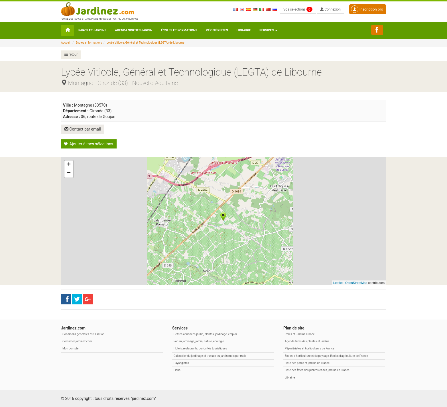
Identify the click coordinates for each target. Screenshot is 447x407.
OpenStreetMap (356, 282)
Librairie (244, 30)
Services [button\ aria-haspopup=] (268, 30)
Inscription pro (367, 9)
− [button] (69, 173)
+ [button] (69, 164)
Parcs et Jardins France (300, 334)
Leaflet (338, 282)
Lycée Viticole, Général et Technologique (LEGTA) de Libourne (145, 42)
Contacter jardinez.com (77, 341)
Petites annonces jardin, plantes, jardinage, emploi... (206, 334)
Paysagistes (181, 363)
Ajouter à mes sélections (88, 144)
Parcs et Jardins (92, 30)
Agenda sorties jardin (133, 30)
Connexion (330, 9)
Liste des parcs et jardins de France (307, 363)
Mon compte (70, 348)
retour (71, 54)
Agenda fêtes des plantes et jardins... (308, 341)
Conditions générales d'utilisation (83, 334)
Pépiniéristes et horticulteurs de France (309, 348)
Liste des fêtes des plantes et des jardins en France (317, 370)
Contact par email (82, 129)
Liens (177, 370)
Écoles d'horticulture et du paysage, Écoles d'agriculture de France (326, 355)
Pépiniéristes (217, 30)
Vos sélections (297, 9)
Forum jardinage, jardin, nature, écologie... (200, 341)
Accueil (65, 42)
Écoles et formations (179, 30)
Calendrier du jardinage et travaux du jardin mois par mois (210, 355)
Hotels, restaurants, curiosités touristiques (200, 348)
